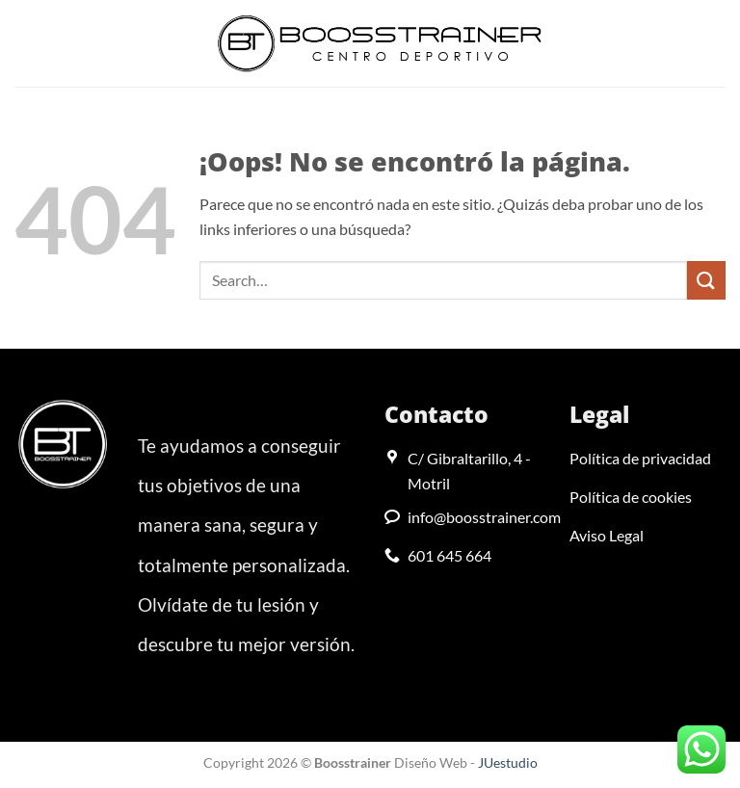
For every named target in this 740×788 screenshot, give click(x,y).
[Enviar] (706, 280)
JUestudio (508, 762)
